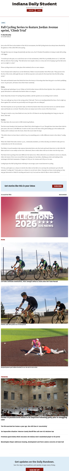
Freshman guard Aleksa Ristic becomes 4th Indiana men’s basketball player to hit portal (30, 437)
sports (3, 22)
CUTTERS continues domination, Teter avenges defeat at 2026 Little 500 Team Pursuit (29, 281)
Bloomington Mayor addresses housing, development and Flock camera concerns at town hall (32, 442)
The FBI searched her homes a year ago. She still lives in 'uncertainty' (24, 426)
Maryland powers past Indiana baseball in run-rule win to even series (19, 367)
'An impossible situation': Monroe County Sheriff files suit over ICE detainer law (27, 431)
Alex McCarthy (7, 35)
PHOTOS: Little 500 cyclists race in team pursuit (13, 324)
